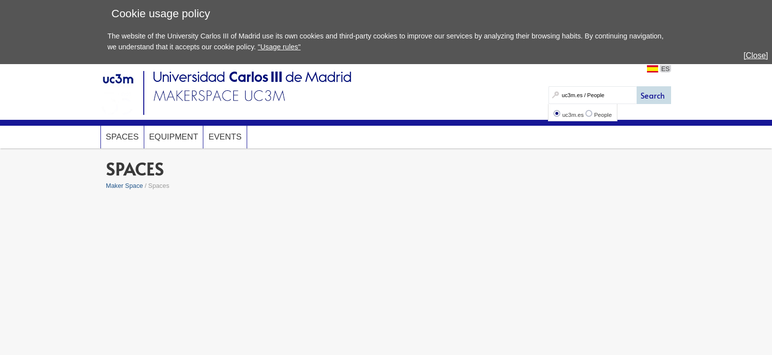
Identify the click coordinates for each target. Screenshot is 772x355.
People (603, 115)
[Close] (755, 55)
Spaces (122, 137)
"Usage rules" (279, 47)
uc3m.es (573, 115)
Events (224, 137)
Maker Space (124, 185)
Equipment (173, 137)
